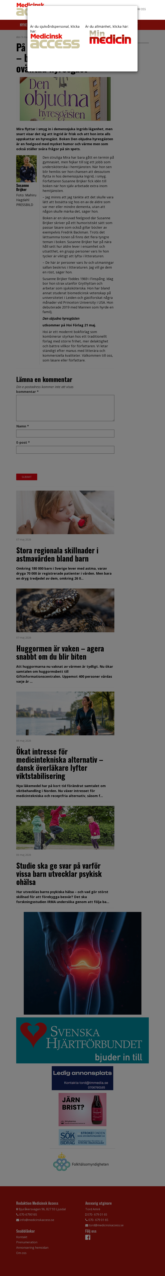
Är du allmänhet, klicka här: (110, 34)
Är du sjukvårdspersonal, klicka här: (55, 36)
